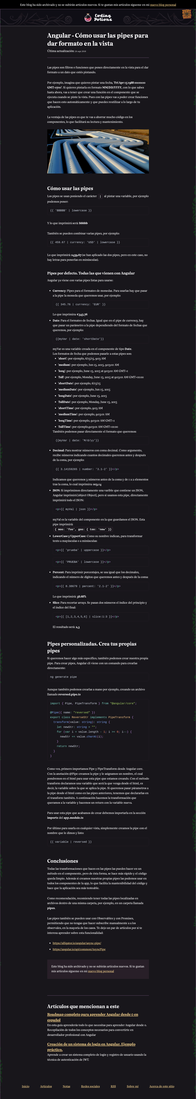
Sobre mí (132, 1085)
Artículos (46, 1085)
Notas (66, 1085)
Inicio (25, 1085)
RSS (113, 1085)
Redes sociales (90, 1085)
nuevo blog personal (163, 4)
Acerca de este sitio (161, 1085)
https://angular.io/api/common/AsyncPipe (79, 948)
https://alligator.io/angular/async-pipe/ (77, 942)
